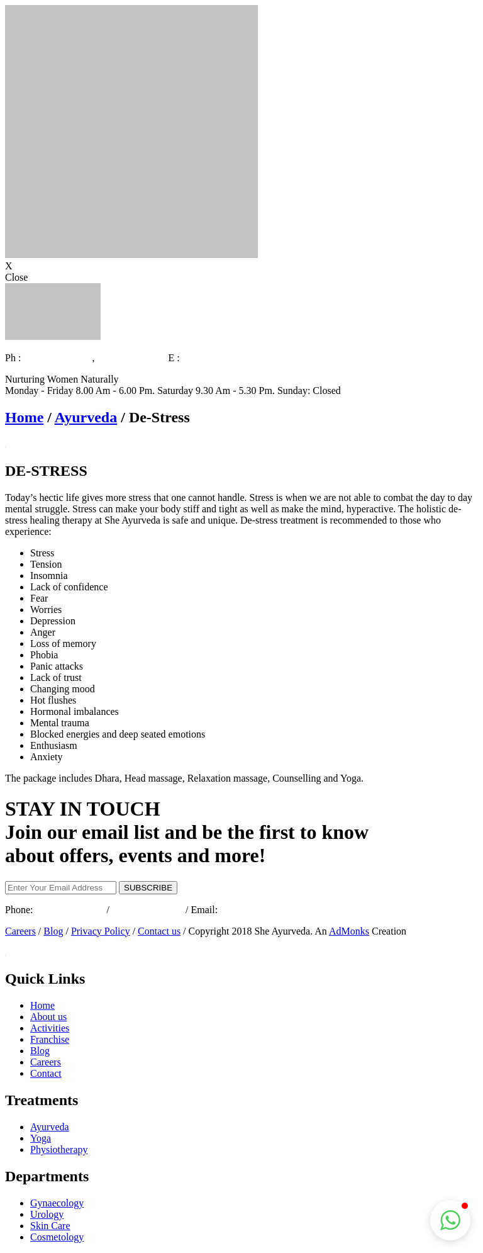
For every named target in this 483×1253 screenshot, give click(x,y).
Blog (53, 931)
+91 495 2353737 (132, 357)
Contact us (159, 931)
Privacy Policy (100, 931)
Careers (20, 931)
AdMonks (349, 931)
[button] (450, 1220)
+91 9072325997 (57, 357)
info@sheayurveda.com (230, 357)
